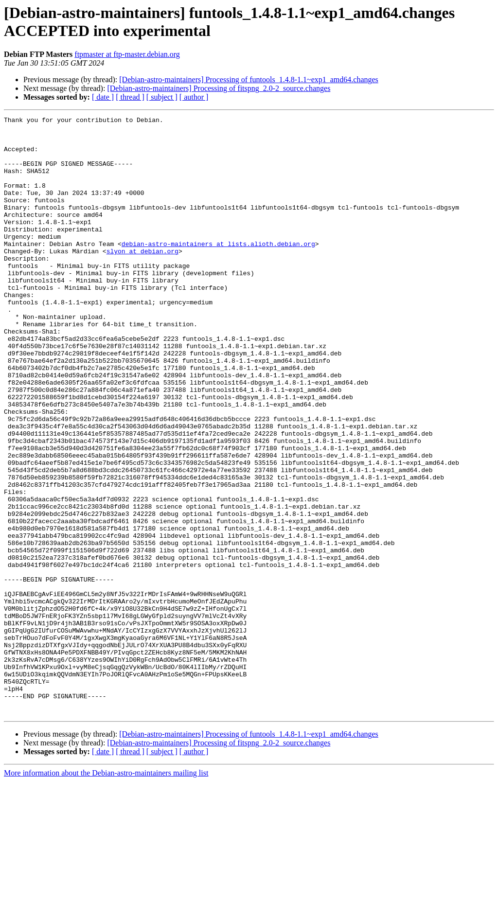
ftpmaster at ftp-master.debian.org (127, 54)
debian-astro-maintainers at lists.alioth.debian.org (218, 269)
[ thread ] (130, 97)
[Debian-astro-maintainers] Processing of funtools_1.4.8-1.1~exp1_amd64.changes (248, 79)
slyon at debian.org (142, 278)
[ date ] (103, 97)
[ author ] (194, 97)
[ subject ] (162, 97)
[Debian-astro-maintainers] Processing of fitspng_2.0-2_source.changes (218, 88)
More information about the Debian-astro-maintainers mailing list (106, 892)
